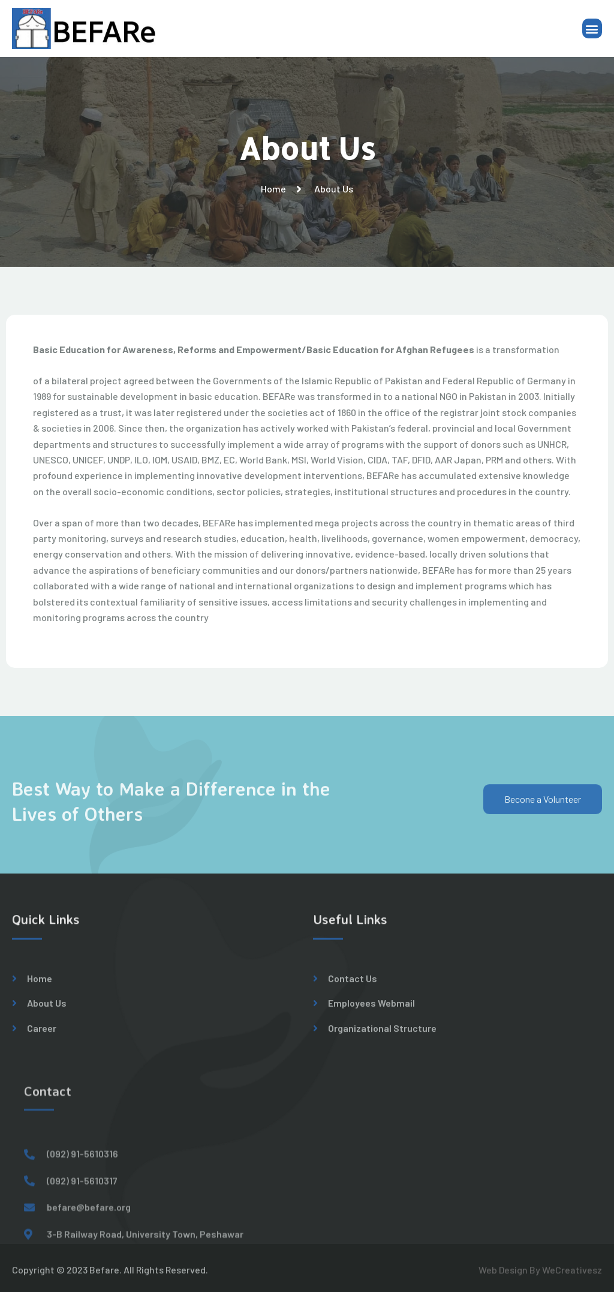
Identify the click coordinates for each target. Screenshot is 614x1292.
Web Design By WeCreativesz (540, 1274)
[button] (592, 30)
